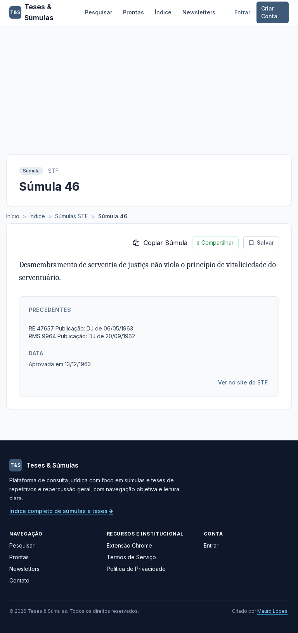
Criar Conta (269, 12)
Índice (163, 12)
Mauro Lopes (272, 611)
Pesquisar (98, 12)
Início (12, 216)
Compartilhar (215, 243)
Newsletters (198, 12)
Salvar (261, 242)
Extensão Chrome (129, 545)
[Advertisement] (149, 83)
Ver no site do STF (243, 382)
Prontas (133, 12)
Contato (19, 580)
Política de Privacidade (136, 568)
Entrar (242, 12)
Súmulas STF (71, 216)
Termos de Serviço (131, 557)
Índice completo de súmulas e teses (61, 511)
